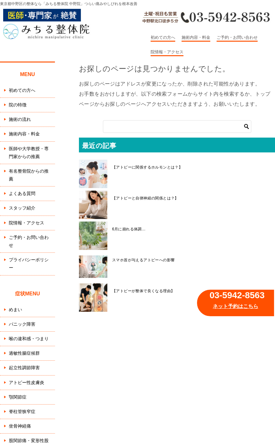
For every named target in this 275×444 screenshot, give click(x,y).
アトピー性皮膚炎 (26, 382)
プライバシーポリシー (29, 263)
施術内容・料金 (196, 37)
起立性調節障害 (24, 367)
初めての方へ (163, 37)
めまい (15, 309)
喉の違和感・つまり (29, 338)
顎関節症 (18, 397)
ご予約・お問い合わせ (237, 37)
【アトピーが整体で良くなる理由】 (143, 291)
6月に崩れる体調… (129, 229)
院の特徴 (18, 104)
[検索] (177, 126)
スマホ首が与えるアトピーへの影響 (143, 260)
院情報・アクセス (167, 52)
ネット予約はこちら (235, 306)
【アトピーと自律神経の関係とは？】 (145, 198)
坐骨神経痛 (20, 426)
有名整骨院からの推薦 (29, 175)
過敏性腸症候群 (24, 353)
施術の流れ (20, 119)
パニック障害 (22, 324)
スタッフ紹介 (22, 207)
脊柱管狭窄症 (22, 411)
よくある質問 (22, 193)
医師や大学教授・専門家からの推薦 (29, 152)
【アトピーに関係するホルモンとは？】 (147, 167)
